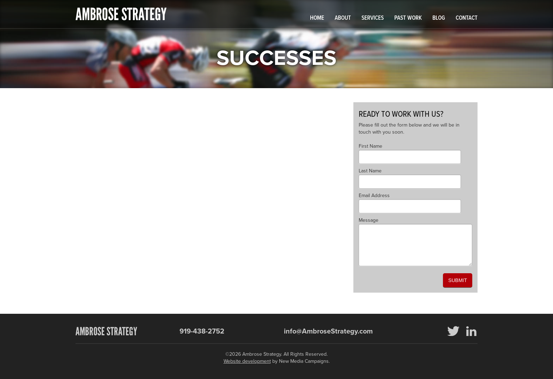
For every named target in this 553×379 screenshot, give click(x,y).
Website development (247, 361)
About (343, 18)
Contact (467, 18)
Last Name (370, 171)
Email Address (374, 195)
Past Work (408, 18)
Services (372, 18)
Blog (438, 18)
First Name (370, 146)
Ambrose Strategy (120, 14)
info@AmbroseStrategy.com (328, 331)
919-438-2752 (202, 331)
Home (317, 18)
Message (368, 220)
